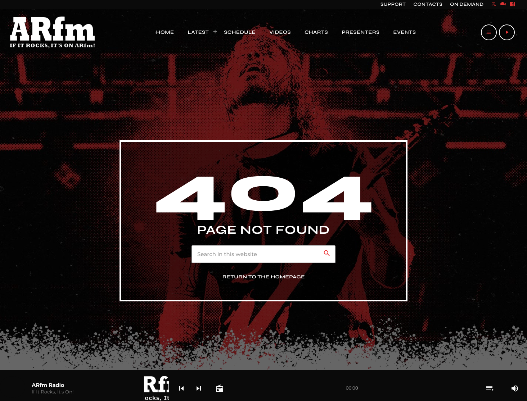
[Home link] (53, 32)
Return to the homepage (263, 277)
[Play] (507, 32)
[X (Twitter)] (494, 4)
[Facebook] (512, 4)
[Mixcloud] (503, 4)
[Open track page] (219, 388)
